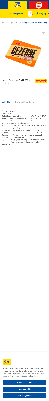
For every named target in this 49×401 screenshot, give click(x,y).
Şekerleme (16, 22)
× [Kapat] (45, 356)
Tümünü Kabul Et (24, 383)
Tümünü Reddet (24, 389)
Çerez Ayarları (24, 396)
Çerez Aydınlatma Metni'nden (13, 373)
